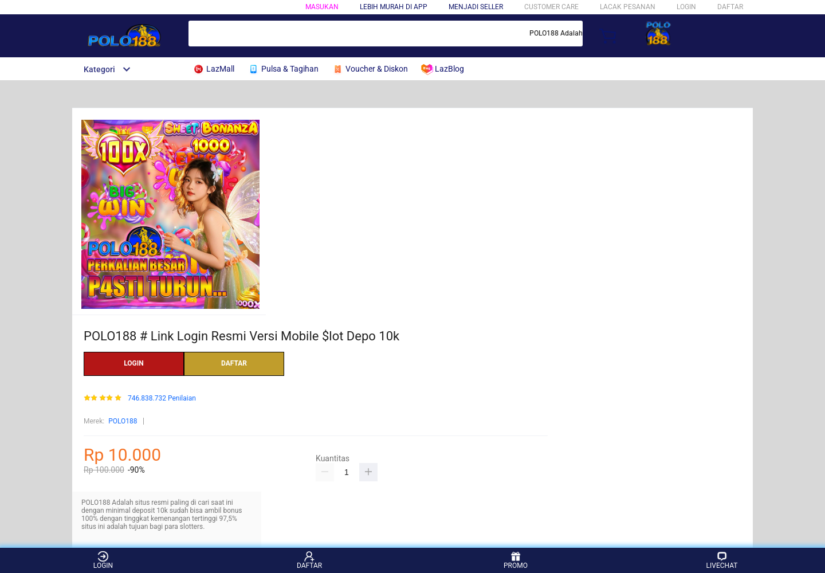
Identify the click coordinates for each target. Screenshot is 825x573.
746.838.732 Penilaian (162, 398)
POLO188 (122, 421)
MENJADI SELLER (476, 7)
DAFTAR (730, 7)
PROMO (516, 560)
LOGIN (686, 7)
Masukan (322, 7)
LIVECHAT (722, 560)
